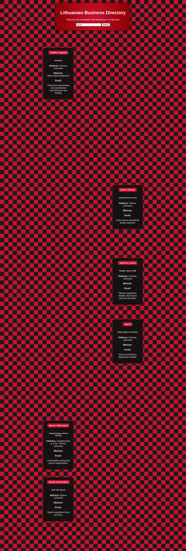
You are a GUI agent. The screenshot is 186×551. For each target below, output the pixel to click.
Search (106, 25)
